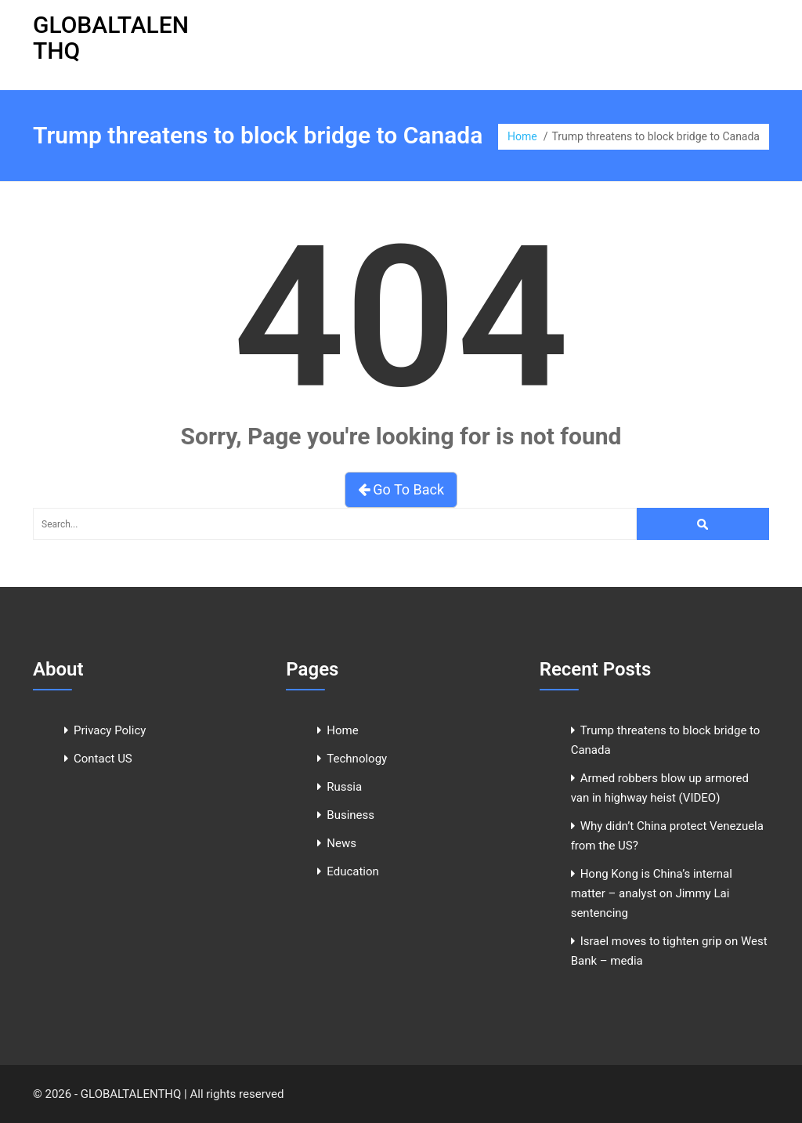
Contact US (103, 759)
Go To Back (401, 489)
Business (350, 815)
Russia (344, 787)
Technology (357, 759)
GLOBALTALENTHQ (111, 37)
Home (522, 136)
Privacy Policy (110, 730)
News (341, 843)
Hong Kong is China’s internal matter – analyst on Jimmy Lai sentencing (651, 893)
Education (353, 871)
